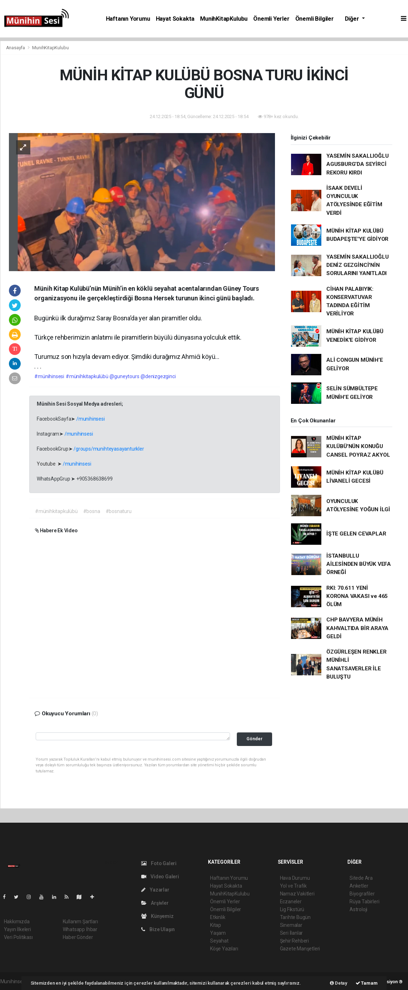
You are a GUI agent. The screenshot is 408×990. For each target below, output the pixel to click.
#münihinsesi (49, 376)
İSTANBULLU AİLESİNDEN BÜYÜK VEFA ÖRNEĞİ (358, 564)
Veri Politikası (18, 937)
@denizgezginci (158, 376)
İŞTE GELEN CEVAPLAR (356, 533)
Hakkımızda (17, 921)
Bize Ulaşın (158, 929)
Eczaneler (291, 901)
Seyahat (219, 941)
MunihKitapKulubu (224, 18)
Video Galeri (160, 876)
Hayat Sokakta (175, 18)
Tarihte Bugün (295, 917)
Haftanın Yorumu (128, 18)
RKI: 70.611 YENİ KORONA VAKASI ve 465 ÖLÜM (357, 596)
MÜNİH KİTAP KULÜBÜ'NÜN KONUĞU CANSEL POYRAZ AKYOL (358, 446)
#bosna (91, 511)
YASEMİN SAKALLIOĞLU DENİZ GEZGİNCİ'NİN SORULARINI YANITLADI (357, 265)
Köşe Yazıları (224, 948)
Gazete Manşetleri (300, 948)
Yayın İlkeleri (17, 929)
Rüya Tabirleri (364, 901)
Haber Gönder (78, 937)
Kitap (215, 925)
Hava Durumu (295, 878)
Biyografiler (362, 894)
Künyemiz (157, 916)
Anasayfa (16, 47)
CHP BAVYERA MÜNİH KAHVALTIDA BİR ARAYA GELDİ (357, 628)
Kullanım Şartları (80, 921)
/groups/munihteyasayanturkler (108, 449)
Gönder (254, 738)
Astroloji (358, 909)
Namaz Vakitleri (297, 894)
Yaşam (218, 933)
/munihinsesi (90, 419)
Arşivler (155, 903)
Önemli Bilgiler (314, 18)
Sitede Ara (361, 878)
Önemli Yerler (271, 18)
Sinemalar (291, 925)
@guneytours (124, 376)
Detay (338, 983)
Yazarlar (155, 890)
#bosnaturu (119, 511)
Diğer (353, 18)
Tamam (367, 983)
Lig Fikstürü (292, 909)
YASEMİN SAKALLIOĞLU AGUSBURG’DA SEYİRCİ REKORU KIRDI (357, 164)
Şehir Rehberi (294, 941)
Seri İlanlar (291, 933)
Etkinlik (217, 917)
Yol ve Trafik (293, 886)
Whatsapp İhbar (80, 929)
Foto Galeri (159, 863)
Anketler (359, 886)
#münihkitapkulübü (87, 376)
